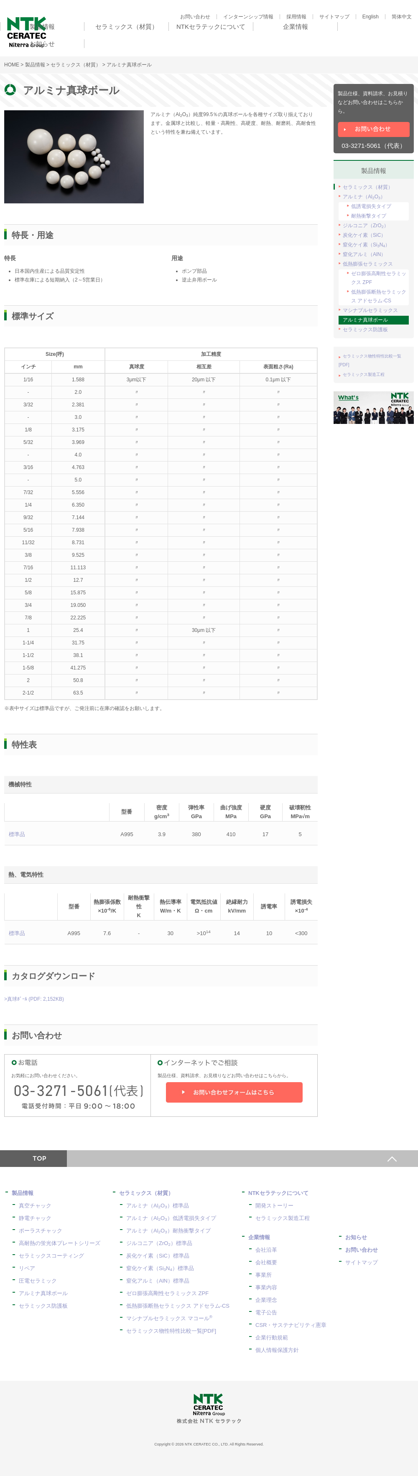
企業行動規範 (271, 1337)
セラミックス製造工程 (364, 374)
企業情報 (259, 1237)
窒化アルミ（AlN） (364, 254)
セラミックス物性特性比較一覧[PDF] (171, 1331)
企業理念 (266, 1300)
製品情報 (35, 65)
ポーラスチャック (40, 1230)
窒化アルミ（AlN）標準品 (157, 1281)
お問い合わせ (195, 16)
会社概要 (266, 1262)
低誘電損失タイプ (371, 206)
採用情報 (296, 16)
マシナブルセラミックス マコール (169, 1318)
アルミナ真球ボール (365, 320)
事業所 (263, 1275)
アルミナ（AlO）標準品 (157, 1205)
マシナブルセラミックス (370, 310)
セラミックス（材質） (76, 65)
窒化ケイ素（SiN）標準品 (160, 1268)
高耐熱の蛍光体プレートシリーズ (59, 1243)
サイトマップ (334, 16)
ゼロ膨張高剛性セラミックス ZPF (378, 278)
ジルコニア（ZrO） (366, 226)
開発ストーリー (274, 1205)
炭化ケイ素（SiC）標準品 (157, 1256)
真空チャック (35, 1205)
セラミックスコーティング (51, 1256)
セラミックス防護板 (365, 329)
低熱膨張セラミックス (368, 264)
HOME (11, 65)
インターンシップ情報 (248, 16)
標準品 (17, 834)
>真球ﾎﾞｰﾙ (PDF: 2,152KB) (34, 999)
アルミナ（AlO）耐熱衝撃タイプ (168, 1230)
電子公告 (266, 1312)
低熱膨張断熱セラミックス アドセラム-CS (378, 296)
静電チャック (35, 1218)
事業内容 (266, 1287)
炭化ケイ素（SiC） (364, 235)
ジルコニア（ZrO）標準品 (159, 1243)
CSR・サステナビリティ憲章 (290, 1325)
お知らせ (356, 1237)
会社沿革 (266, 1250)
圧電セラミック (38, 1281)
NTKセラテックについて (278, 1193)
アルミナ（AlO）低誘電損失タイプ (171, 1218)
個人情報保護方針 (277, 1350)
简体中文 (402, 16)
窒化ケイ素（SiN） (366, 245)
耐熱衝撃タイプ (368, 216)
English (370, 16)
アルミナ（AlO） (364, 197)
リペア (27, 1268)
